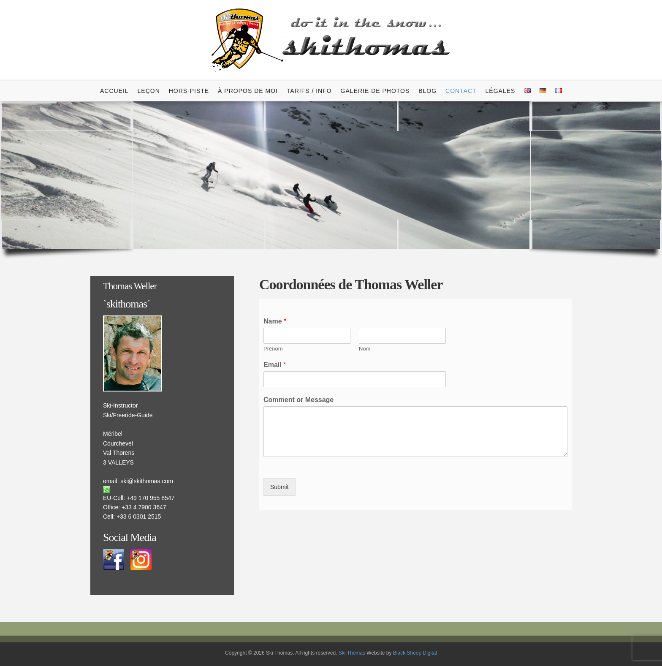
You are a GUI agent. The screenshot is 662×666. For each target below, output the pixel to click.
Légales (500, 90)
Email (274, 364)
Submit (279, 487)
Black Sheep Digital (415, 653)
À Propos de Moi (248, 90)
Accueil (114, 90)
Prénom (273, 348)
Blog (427, 90)
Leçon (149, 90)
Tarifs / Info (309, 90)
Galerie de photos (375, 90)
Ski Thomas (352, 653)
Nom (364, 348)
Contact (461, 90)
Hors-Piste (189, 90)
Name (274, 321)
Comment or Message (298, 399)
